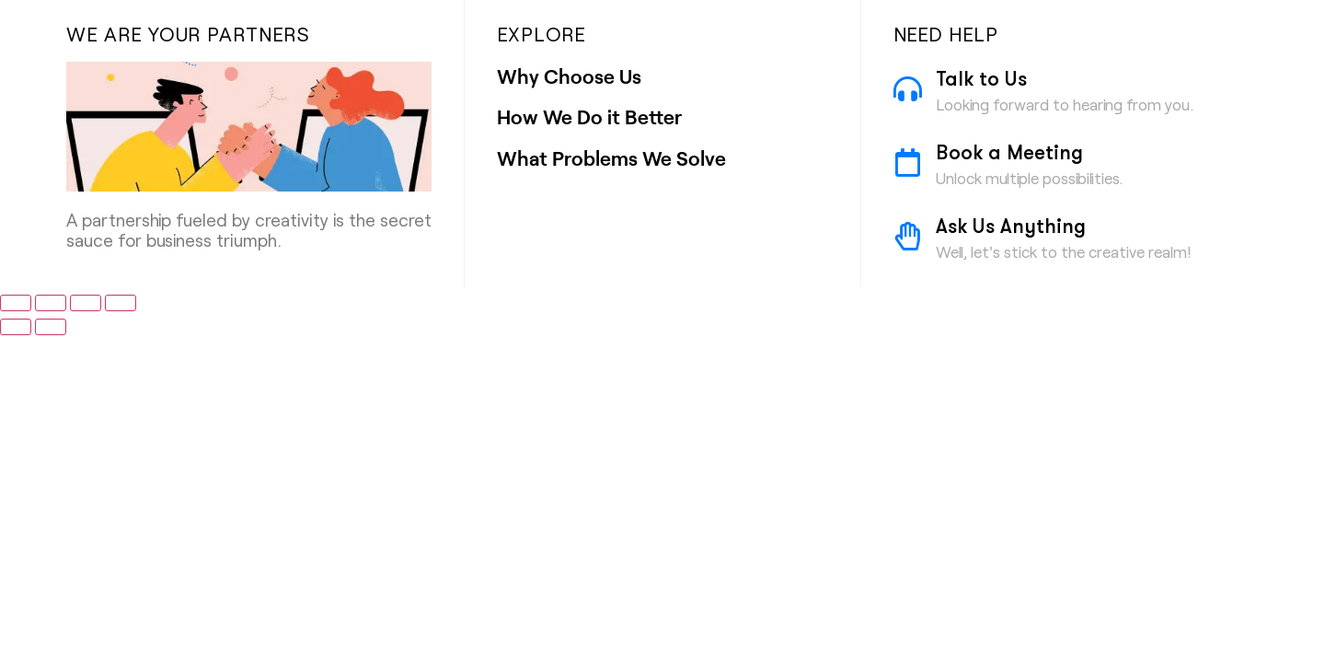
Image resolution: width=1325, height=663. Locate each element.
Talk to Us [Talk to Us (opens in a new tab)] (981, 81)
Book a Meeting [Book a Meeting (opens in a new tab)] (1009, 154)
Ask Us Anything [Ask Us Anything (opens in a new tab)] (1011, 228)
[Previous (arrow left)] (15, 327)
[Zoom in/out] (15, 303)
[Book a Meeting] (907, 162)
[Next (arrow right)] (50, 327)
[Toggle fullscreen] (50, 303)
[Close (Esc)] (120, 303)
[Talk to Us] (907, 89)
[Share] (85, 303)
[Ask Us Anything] (907, 236)
